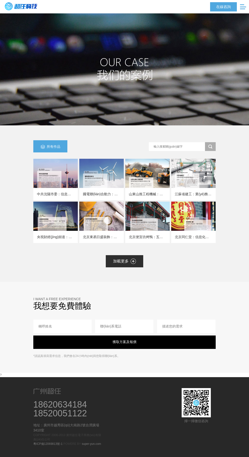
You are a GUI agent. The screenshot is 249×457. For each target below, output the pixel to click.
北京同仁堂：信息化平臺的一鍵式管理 (204, 237)
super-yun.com (91, 444)
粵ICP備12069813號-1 (47, 444)
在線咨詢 (223, 7)
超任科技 (21, 6)
